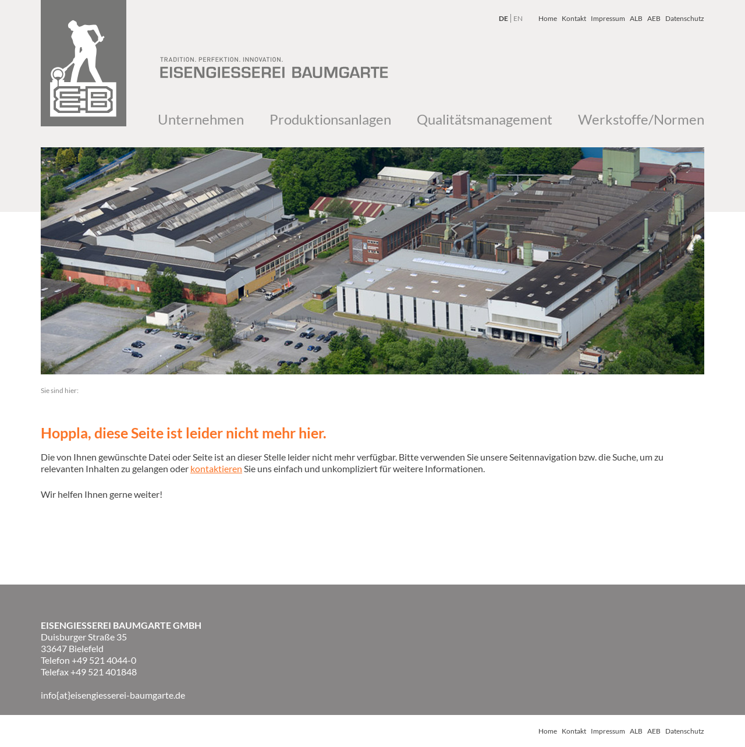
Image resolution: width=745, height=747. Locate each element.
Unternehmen (201, 119)
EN (518, 18)
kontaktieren (216, 468)
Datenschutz (684, 18)
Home (547, 18)
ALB (636, 18)
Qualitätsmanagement (484, 119)
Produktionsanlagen (330, 119)
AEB (654, 18)
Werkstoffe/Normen (641, 119)
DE (503, 18)
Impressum (608, 18)
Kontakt (574, 18)
